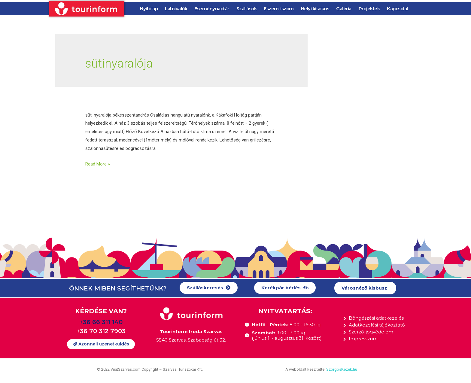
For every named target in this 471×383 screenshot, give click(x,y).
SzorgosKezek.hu (341, 369)
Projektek (369, 8)
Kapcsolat (398, 8)
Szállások (246, 8)
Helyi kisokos (315, 8)
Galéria (343, 8)
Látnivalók (176, 8)
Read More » (97, 164)
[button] (209, 288)
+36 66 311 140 (101, 322)
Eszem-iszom (279, 8)
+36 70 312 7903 (101, 331)
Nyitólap (149, 8)
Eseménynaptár (211, 8)
